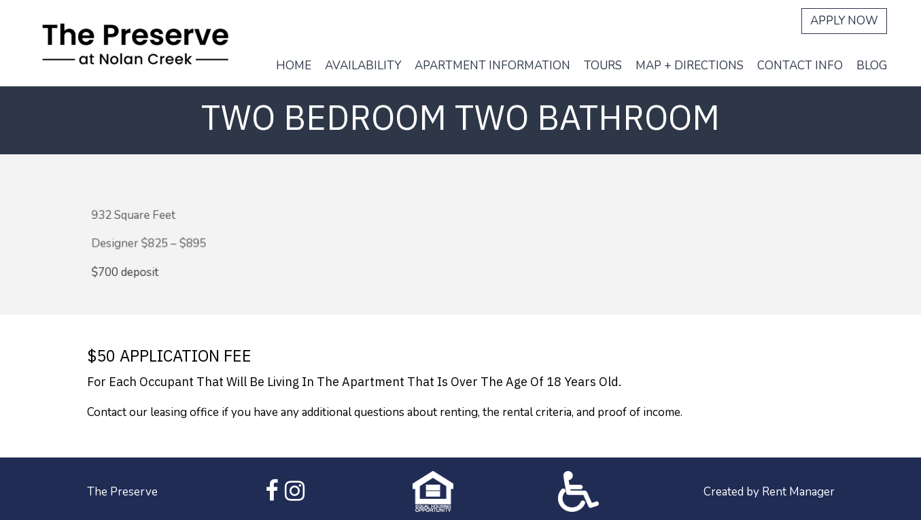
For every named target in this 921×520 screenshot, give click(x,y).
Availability (363, 65)
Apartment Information (492, 65)
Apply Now (844, 21)
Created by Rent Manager (769, 492)
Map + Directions (690, 65)
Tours (603, 65)
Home (293, 65)
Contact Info (800, 65)
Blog (871, 65)
